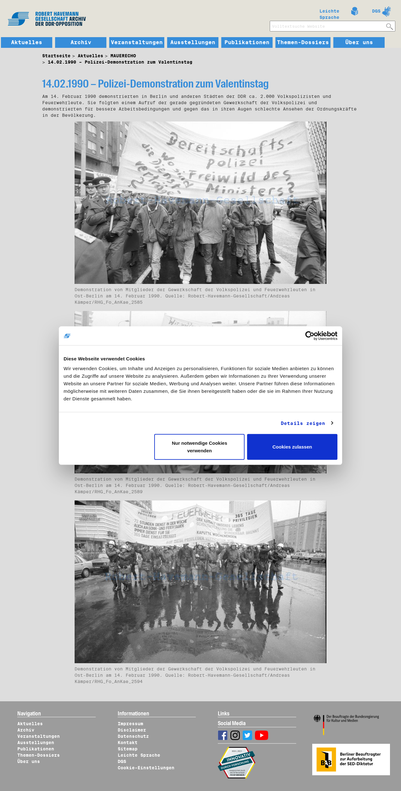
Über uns (359, 42)
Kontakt (128, 742)
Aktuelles (26, 42)
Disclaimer (132, 729)
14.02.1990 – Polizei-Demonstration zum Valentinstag (120, 62)
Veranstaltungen (137, 42)
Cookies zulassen (292, 446)
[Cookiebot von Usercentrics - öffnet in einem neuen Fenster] (309, 335)
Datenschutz (133, 736)
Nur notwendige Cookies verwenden (199, 446)
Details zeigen (303, 423)
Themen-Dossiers (303, 42)
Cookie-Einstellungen (146, 767)
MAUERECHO (123, 55)
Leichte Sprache (329, 12)
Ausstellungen (192, 42)
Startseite (56, 55)
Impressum (130, 723)
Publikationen (246, 42)
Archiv (81, 42)
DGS (376, 11)
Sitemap (128, 748)
